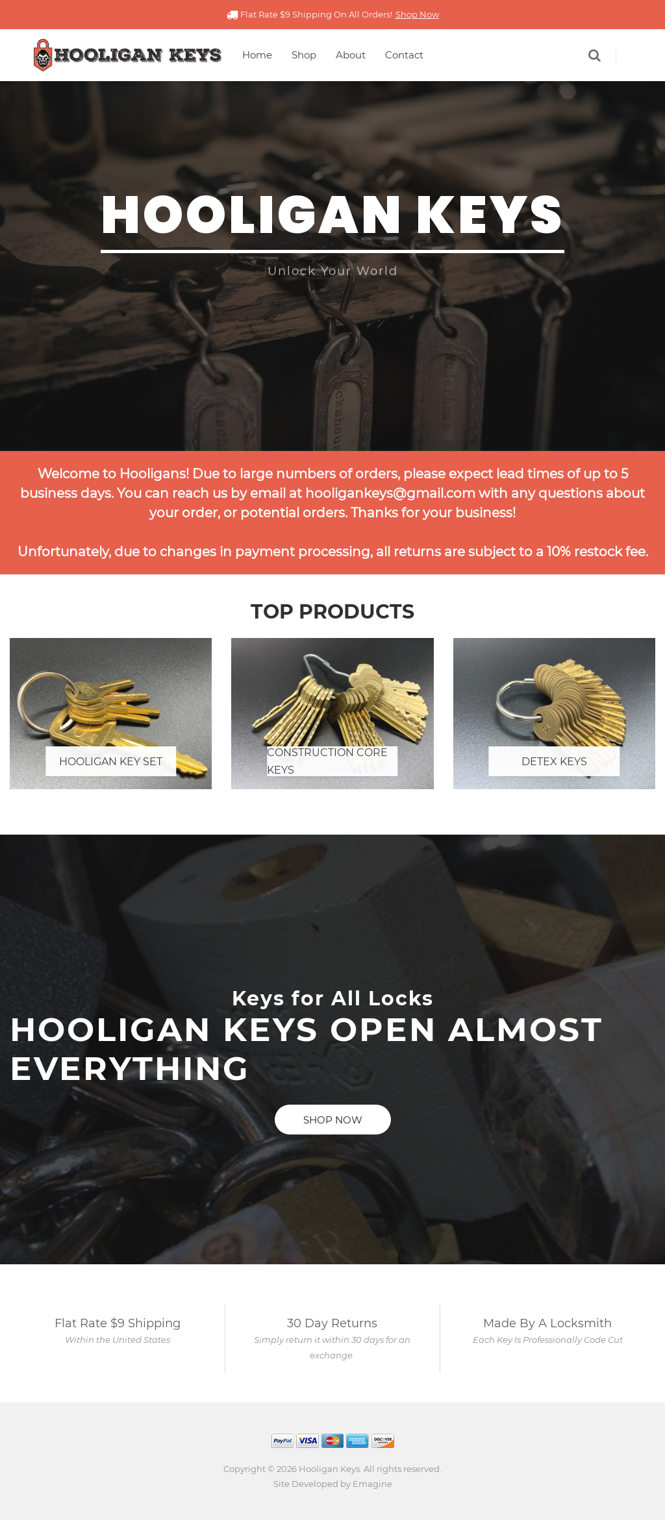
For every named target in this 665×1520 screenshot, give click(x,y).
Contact (404, 55)
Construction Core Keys (327, 761)
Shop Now (417, 14)
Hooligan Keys (329, 1469)
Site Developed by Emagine (332, 1483)
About (351, 55)
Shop (304, 55)
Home (257, 55)
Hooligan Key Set (110, 761)
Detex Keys (554, 761)
